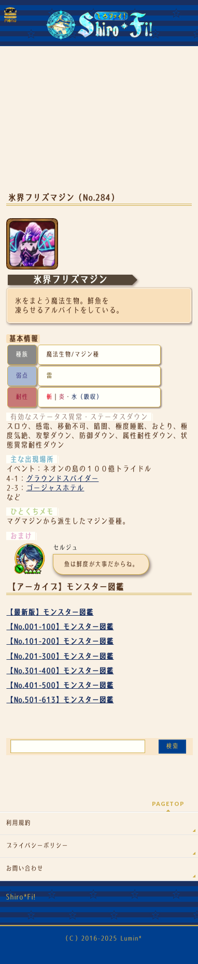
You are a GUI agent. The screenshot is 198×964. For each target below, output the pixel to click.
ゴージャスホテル (55, 487)
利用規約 (18, 823)
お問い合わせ (24, 869)
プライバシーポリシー (37, 846)
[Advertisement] (98, 124)
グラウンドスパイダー (62, 478)
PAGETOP (168, 803)
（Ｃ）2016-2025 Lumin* (102, 938)
